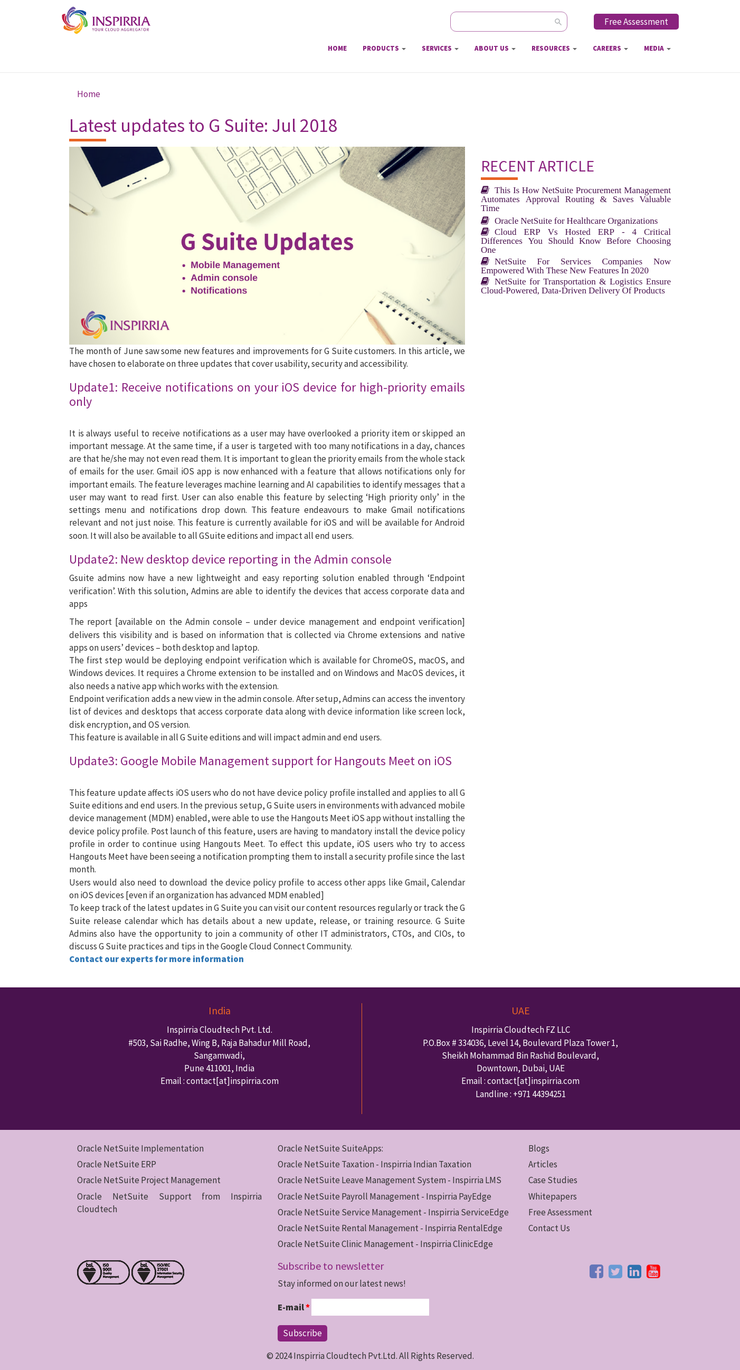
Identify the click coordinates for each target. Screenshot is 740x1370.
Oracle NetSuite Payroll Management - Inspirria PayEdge (384, 1196)
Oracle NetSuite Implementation (140, 1148)
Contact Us (549, 1228)
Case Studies (552, 1180)
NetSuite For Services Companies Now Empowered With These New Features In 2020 (576, 265)
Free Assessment (636, 21)
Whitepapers (552, 1196)
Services (440, 48)
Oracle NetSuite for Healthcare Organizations (576, 220)
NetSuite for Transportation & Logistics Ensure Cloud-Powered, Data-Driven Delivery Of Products (576, 285)
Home (337, 48)
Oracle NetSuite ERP (116, 1164)
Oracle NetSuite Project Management (149, 1180)
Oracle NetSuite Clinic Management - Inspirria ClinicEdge (385, 1244)
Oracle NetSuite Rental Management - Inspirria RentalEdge (390, 1228)
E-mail (294, 1307)
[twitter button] (615, 1271)
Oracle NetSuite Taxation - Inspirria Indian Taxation (374, 1164)
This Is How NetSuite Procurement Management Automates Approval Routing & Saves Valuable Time (576, 198)
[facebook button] (596, 1271)
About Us (495, 48)
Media (657, 48)
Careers (610, 48)
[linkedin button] (634, 1271)
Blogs (538, 1148)
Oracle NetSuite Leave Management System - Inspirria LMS (389, 1180)
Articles (542, 1164)
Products (384, 48)
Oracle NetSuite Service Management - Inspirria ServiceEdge (393, 1212)
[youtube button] (653, 1271)
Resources (554, 48)
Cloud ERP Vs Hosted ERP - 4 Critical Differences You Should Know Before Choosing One (576, 240)
